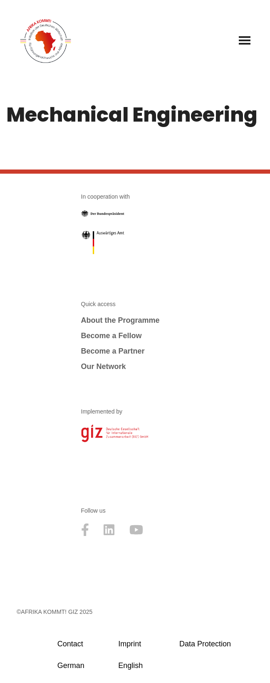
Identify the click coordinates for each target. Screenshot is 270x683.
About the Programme (120, 320)
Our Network (103, 366)
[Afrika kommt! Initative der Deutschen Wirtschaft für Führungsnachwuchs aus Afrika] (45, 40)
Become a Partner (113, 351)
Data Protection (205, 644)
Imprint (129, 644)
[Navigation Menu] (245, 40)
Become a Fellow (111, 336)
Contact (70, 644)
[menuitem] (84, 665)
